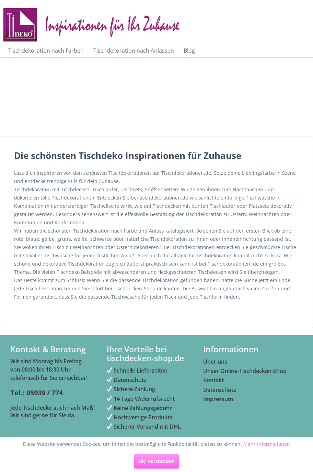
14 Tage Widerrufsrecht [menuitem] (141, 399)
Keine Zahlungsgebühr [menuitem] (139, 408)
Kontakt (213, 380)
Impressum (218, 399)
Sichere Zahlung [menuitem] (131, 389)
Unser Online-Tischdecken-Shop (245, 371)
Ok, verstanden (156, 461)
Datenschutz (219, 390)
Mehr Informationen (266, 444)
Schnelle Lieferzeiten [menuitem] (137, 370)
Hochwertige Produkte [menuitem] (140, 417)
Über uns (215, 361)
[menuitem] (46, 50)
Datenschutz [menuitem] (127, 380)
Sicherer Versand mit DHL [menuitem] (144, 426)
